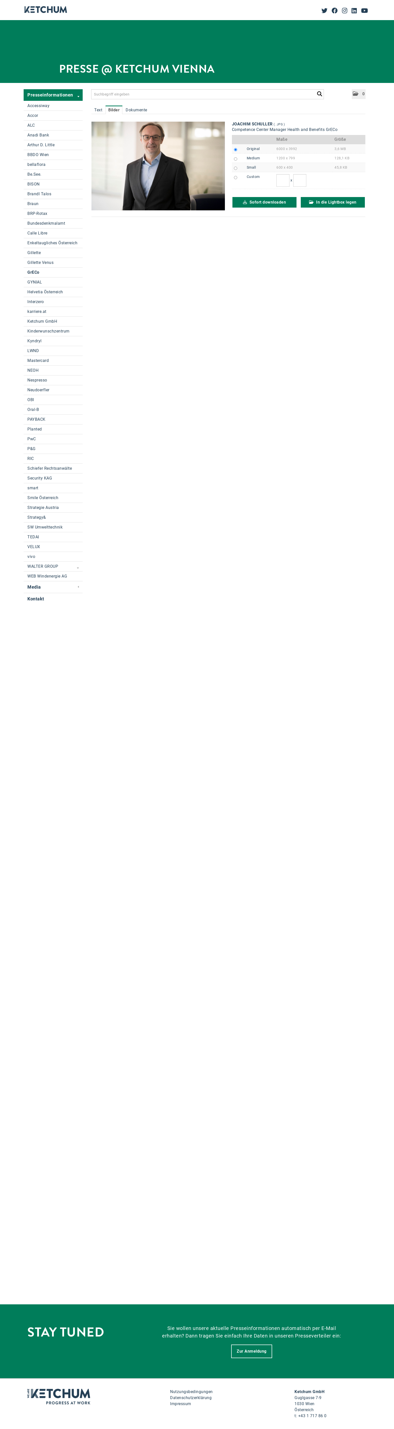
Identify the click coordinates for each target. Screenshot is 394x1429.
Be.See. (34, 174)
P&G (31, 448)
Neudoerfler (38, 390)
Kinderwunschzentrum (48, 331)
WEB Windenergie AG (47, 576)
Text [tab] (98, 110)
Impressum (180, 1403)
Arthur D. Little (41, 144)
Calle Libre (37, 233)
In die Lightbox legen (333, 202)
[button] (359, 94)
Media (53, 587)
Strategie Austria (43, 507)
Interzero (35, 301)
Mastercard (38, 360)
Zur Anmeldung (252, 1351)
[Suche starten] (319, 93)
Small (251, 167)
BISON (33, 184)
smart (32, 488)
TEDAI (33, 537)
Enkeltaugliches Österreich (52, 243)
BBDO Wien (38, 154)
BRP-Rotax (37, 213)
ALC (31, 125)
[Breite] (282, 180)
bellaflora (36, 164)
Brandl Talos (39, 194)
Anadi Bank (38, 135)
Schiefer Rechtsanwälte (49, 468)
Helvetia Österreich (45, 292)
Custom (253, 177)
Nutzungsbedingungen (191, 1391)
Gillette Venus (40, 262)
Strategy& (36, 517)
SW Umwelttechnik (45, 527)
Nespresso (37, 380)
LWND (33, 350)
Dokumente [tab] (136, 110)
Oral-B (33, 409)
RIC (30, 458)
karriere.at (36, 311)
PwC (31, 439)
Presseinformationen (53, 95)
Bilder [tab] (114, 110)
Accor (32, 115)
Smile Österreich (42, 497)
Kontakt (35, 598)
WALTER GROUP (53, 567)
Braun (33, 203)
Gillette (34, 252)
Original (253, 149)
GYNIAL (34, 282)
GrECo (33, 272)
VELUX (33, 546)
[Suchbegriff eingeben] (207, 94)
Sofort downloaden (264, 202)
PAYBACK (36, 419)
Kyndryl (34, 341)
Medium (253, 158)
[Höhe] (299, 180)
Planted (34, 429)
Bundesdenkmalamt (46, 223)
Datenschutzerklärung (191, 1397)
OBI (30, 399)
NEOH (32, 370)
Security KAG (39, 478)
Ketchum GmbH (42, 321)
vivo (31, 556)
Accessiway (38, 105)
